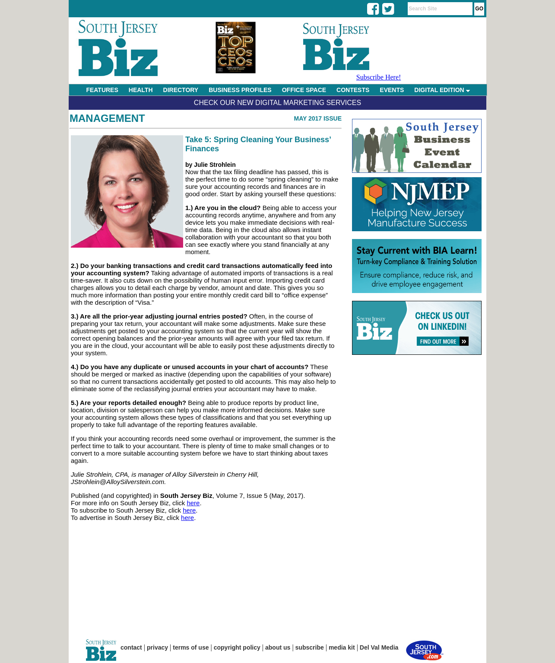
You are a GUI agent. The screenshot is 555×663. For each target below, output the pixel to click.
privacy (157, 647)
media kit (342, 647)
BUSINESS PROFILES (240, 89)
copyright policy (237, 647)
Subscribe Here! (378, 77)
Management (107, 118)
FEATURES (102, 89)
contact (131, 647)
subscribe (309, 647)
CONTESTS (352, 89)
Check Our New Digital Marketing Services (277, 102)
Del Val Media (379, 647)
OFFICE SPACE (304, 89)
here (193, 503)
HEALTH (141, 89)
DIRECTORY (181, 89)
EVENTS (392, 89)
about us (277, 647)
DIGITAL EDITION (441, 89)
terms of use (191, 647)
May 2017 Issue (318, 118)
